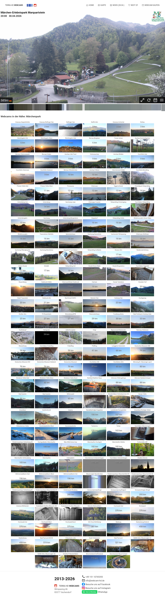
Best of (133, 5)
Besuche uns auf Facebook (98, 584)
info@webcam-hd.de (95, 580)
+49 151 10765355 (94, 577)
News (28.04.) (117, 5)
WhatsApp (103, 592)
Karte (102, 5)
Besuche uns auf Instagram (98, 588)
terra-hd (14, 5)
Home (90, 5)
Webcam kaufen (150, 5)
